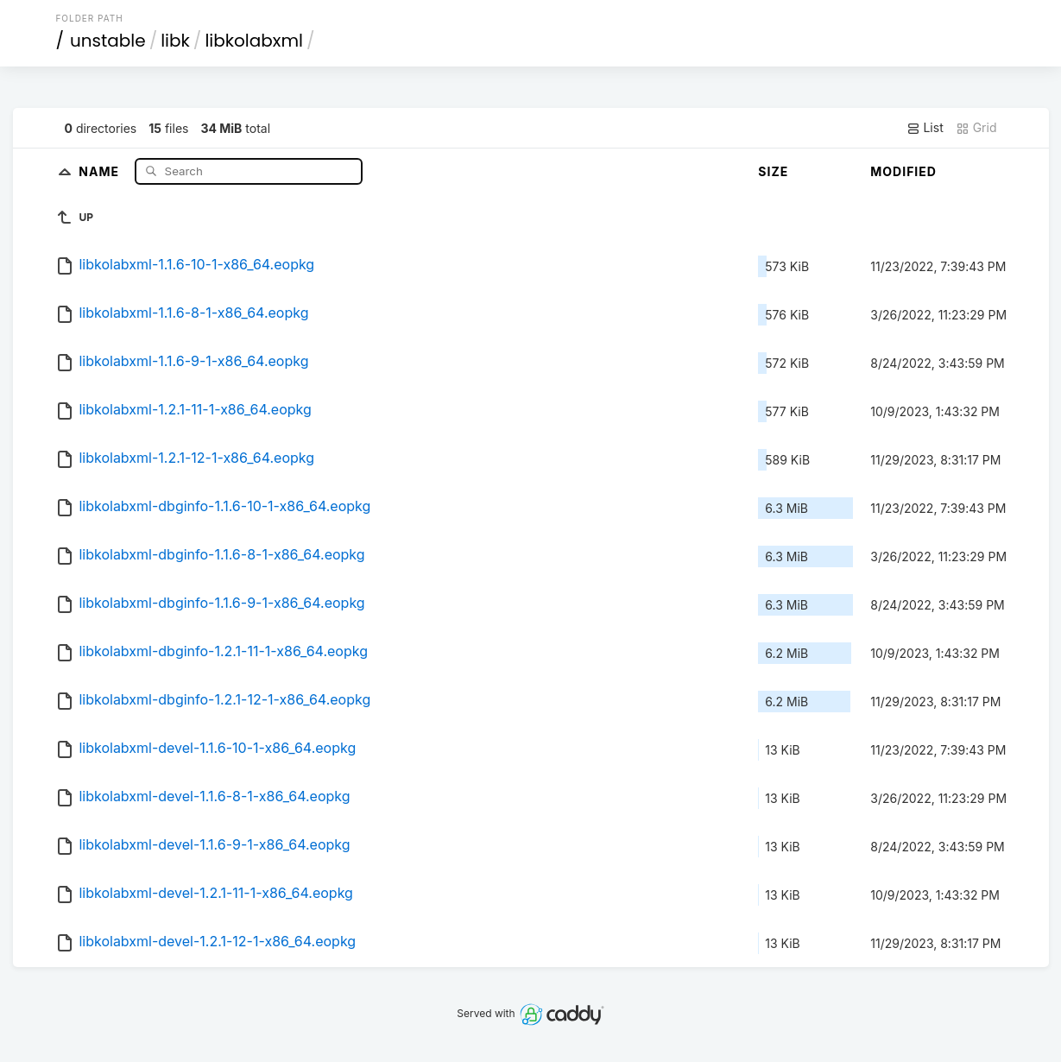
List (925, 128)
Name (101, 170)
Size (773, 171)
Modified (903, 171)
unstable (108, 40)
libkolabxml (254, 40)
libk (175, 40)
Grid (976, 128)
